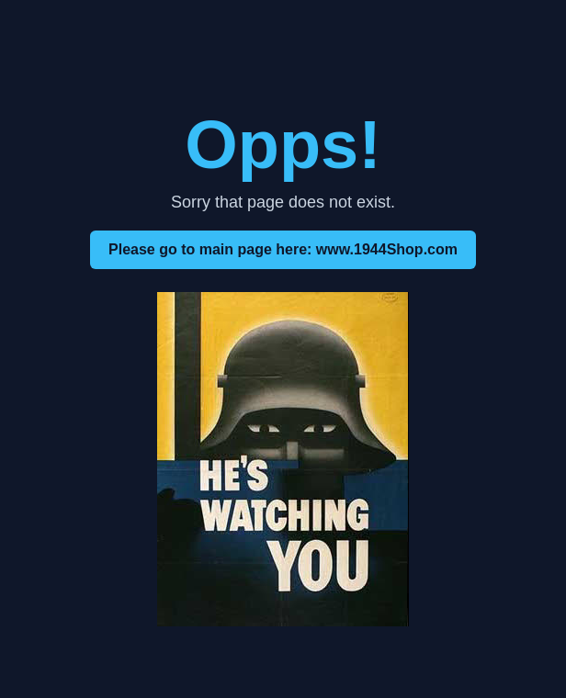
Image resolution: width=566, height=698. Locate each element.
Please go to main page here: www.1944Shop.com (283, 249)
